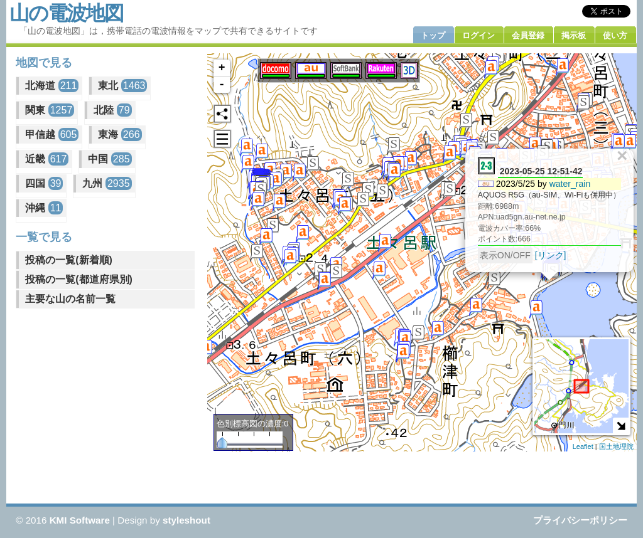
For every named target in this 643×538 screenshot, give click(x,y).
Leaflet (583, 446)
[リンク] (550, 255)
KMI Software (80, 520)
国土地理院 (616, 446)
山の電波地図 (66, 13)
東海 (119, 134)
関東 (49, 110)
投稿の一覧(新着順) (68, 260)
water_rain (570, 184)
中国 (109, 159)
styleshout (186, 520)
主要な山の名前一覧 (70, 298)
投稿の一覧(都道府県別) (78, 279)
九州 (106, 183)
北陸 (112, 110)
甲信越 (51, 134)
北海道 (51, 85)
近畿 (46, 159)
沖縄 (44, 207)
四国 (44, 183)
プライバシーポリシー (580, 520)
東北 (122, 85)
